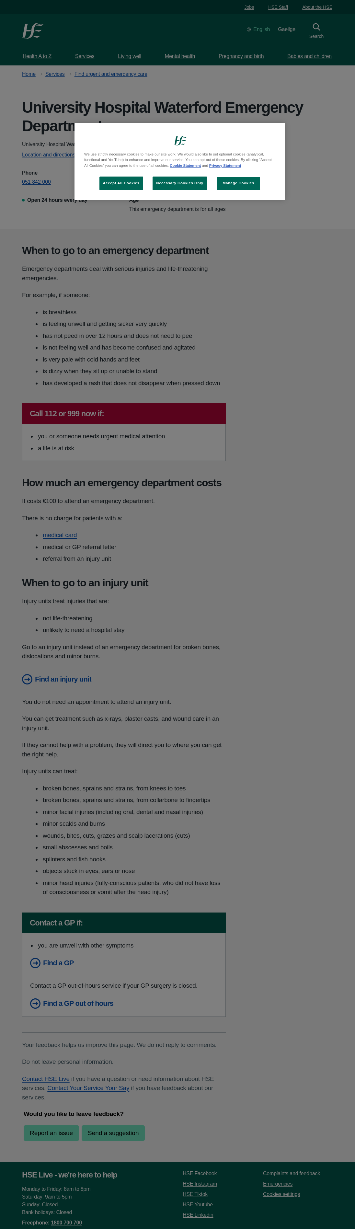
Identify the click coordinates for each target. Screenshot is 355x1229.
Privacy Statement (225, 165)
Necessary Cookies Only (179, 183)
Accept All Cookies (121, 183)
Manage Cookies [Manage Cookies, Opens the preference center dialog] (238, 183)
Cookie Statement (185, 165)
